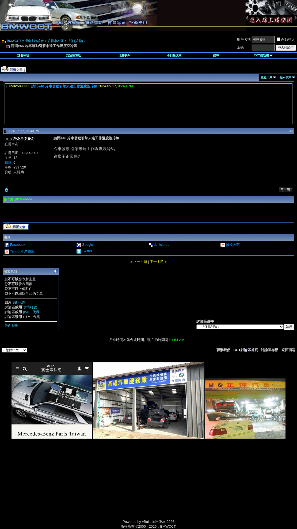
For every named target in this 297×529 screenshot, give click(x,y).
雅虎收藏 (233, 245)
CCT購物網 (263, 55)
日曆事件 (124, 55)
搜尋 (216, 55)
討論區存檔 (269, 350)
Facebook (17, 245)
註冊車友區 (56, 41)
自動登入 (286, 40)
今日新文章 (174, 55)
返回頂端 (288, 350)
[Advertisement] (103, 485)
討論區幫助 (73, 55)
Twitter (87, 251)
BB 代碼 (19, 302)
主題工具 (266, 77)
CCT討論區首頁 (245, 350)
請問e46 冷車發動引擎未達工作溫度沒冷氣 (64, 86)
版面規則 (11, 326)
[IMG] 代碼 (31, 312)
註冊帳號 (23, 55)
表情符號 (30, 307)
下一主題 (157, 262)
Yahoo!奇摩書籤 (22, 251)
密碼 (240, 47)
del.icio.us (161, 245)
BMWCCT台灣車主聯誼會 (25, 41)
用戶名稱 (244, 39)
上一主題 (140, 262)
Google (87, 245)
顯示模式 (285, 77)
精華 (8, 162)
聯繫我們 (223, 350)
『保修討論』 (77, 41)
